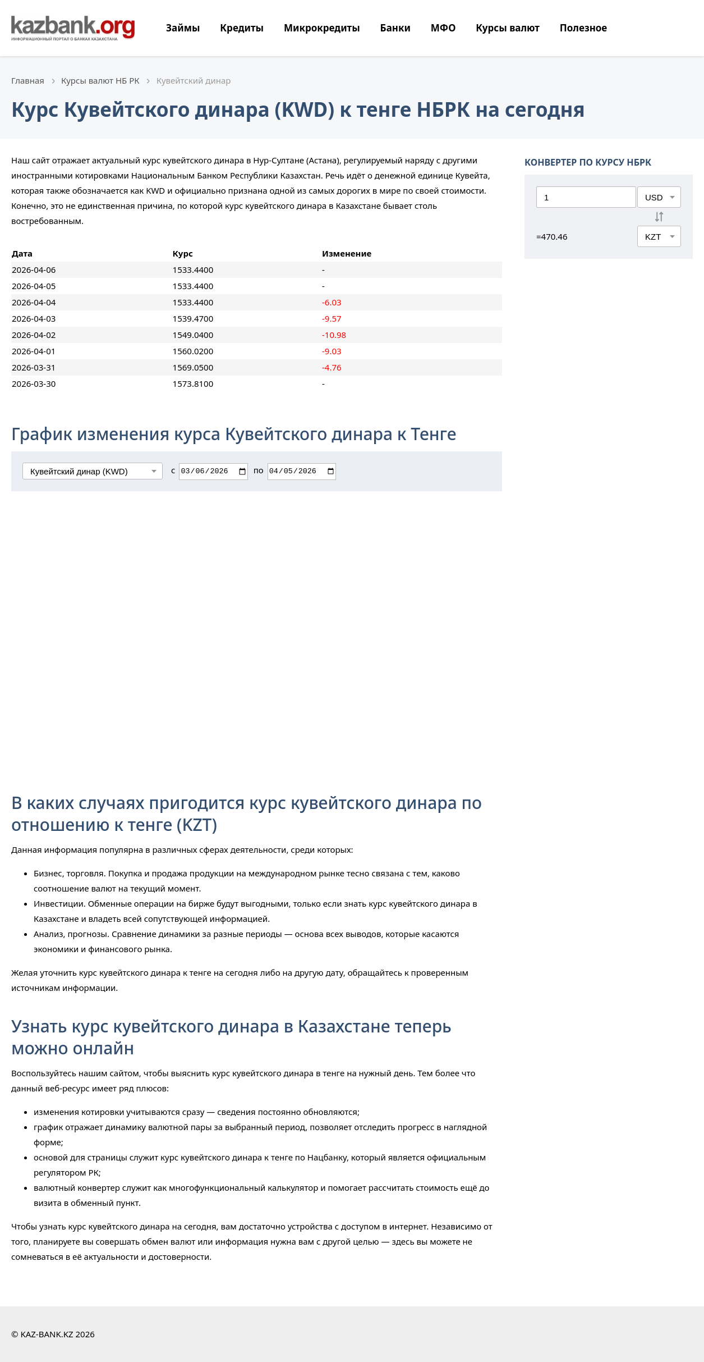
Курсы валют (508, 27)
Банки (395, 27)
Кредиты (242, 27)
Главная (27, 80)
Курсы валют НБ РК (100, 80)
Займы (183, 27)
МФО (443, 27)
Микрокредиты (322, 27)
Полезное (583, 27)
